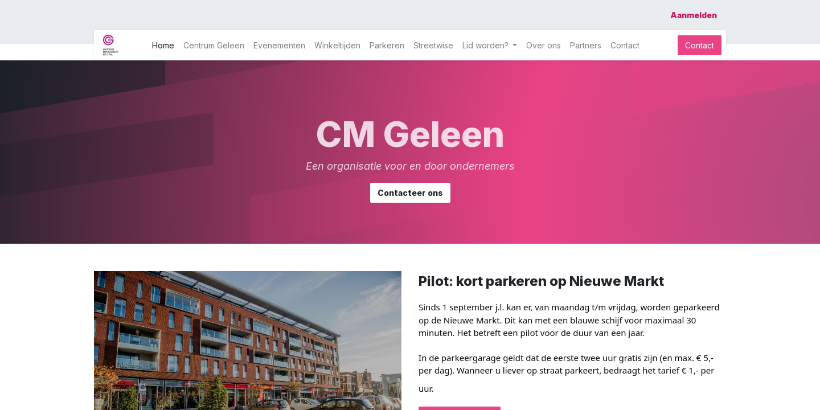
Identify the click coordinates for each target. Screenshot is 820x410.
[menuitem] (163, 45)
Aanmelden (693, 15)
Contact (699, 45)
